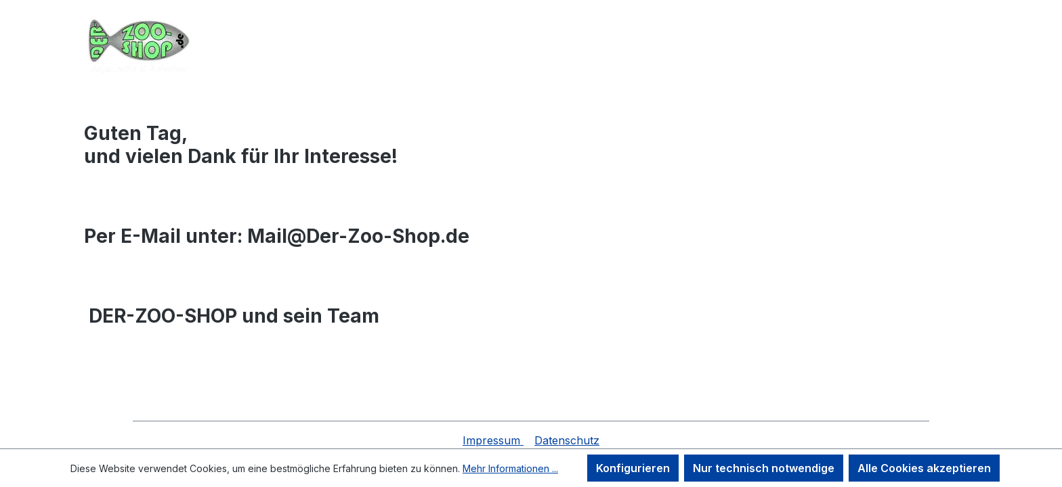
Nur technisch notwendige (763, 468)
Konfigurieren (633, 468)
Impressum (493, 440)
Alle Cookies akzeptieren (924, 468)
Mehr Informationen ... (510, 468)
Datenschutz (566, 440)
